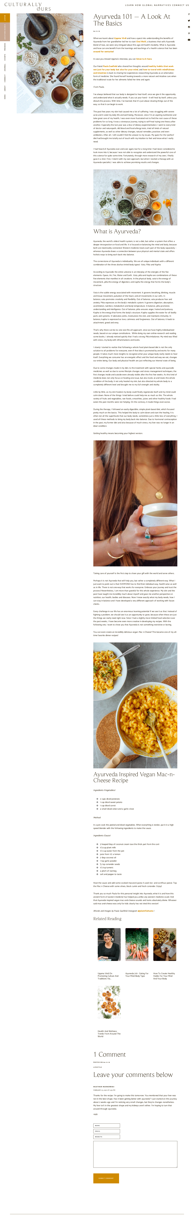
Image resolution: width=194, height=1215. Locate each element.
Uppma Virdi (120, 38)
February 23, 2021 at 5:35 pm (104, 1090)
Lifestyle (97, 1067)
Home (5, 96)
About (5, 88)
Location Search (5, 32)
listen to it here (144, 59)
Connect (5, 78)
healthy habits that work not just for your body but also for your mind (133, 68)
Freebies (5, 47)
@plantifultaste (145, 911)
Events (5, 57)
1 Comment (109, 1054)
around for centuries (103, 51)
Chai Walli (141, 41)
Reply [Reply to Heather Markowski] (95, 1114)
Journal (5, 67)
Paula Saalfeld (110, 66)
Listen (5, 18)
